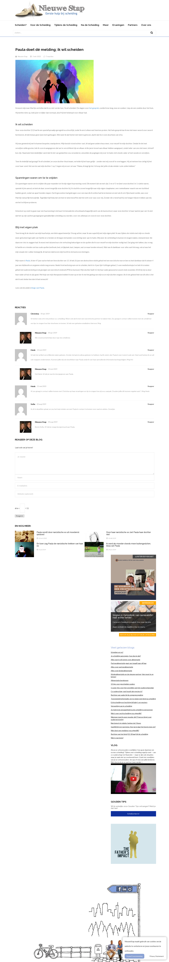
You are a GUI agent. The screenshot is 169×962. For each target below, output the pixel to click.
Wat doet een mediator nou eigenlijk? (125, 730)
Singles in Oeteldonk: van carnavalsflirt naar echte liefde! (133, 616)
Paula (28, 260)
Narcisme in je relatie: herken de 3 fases (126, 723)
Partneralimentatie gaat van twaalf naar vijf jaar (129, 663)
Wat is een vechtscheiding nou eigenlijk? (126, 713)
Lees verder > (137, 762)
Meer (106, 25)
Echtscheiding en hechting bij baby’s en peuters (129, 702)
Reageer (151, 314)
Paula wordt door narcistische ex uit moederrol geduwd (58, 533)
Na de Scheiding (90, 25)
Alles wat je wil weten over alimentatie (125, 660)
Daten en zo (148, 603)
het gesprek (94, 108)
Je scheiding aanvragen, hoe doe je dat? (126, 656)
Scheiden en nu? (117, 652)
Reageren (19, 516)
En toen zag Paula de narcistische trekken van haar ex (60, 544)
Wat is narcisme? (117, 738)
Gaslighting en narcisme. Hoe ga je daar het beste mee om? (133, 727)
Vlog (114, 745)
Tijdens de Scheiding (65, 25)
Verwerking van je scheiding (121, 706)
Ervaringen (118, 25)
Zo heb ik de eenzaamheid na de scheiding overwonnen (132, 710)
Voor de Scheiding (40, 25)
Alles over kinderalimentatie (121, 671)
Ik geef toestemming (134, 956)
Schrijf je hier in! (133, 814)
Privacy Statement (157, 956)
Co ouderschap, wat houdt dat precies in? (126, 691)
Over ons (146, 25)
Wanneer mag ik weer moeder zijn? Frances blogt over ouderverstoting (131, 718)
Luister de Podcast (144, 557)
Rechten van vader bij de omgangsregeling (127, 695)
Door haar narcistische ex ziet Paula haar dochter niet (128, 533)
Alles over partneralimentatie (122, 667)
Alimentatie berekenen (119, 680)
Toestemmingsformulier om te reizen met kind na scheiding (133, 699)
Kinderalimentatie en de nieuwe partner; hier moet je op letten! (132, 675)
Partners (132, 25)
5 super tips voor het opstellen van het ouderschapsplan (132, 688)
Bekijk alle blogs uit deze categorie (137, 635)
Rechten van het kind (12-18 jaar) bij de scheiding (129, 734)
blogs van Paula (37, 288)
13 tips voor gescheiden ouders (123, 684)
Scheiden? (21, 25)
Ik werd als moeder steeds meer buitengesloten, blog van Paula (128, 544)
